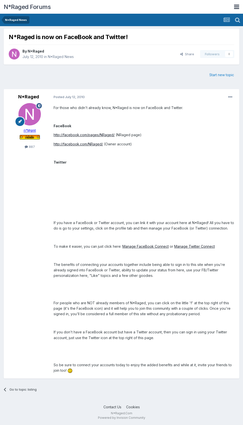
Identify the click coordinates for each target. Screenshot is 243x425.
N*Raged (36, 51)
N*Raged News (61, 57)
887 (30, 147)
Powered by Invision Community (121, 418)
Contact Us (112, 407)
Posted (69, 97)
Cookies (133, 407)
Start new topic (221, 75)
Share (187, 54)
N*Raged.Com (121, 413)
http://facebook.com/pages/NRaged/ (84, 135)
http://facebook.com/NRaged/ (78, 144)
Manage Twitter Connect (194, 246)
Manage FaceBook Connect (145, 246)
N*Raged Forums (27, 6)
